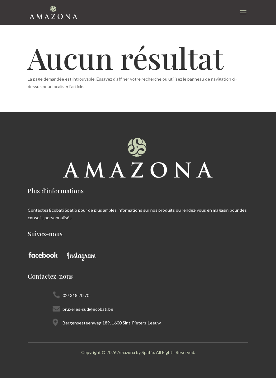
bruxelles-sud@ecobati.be (88, 309)
